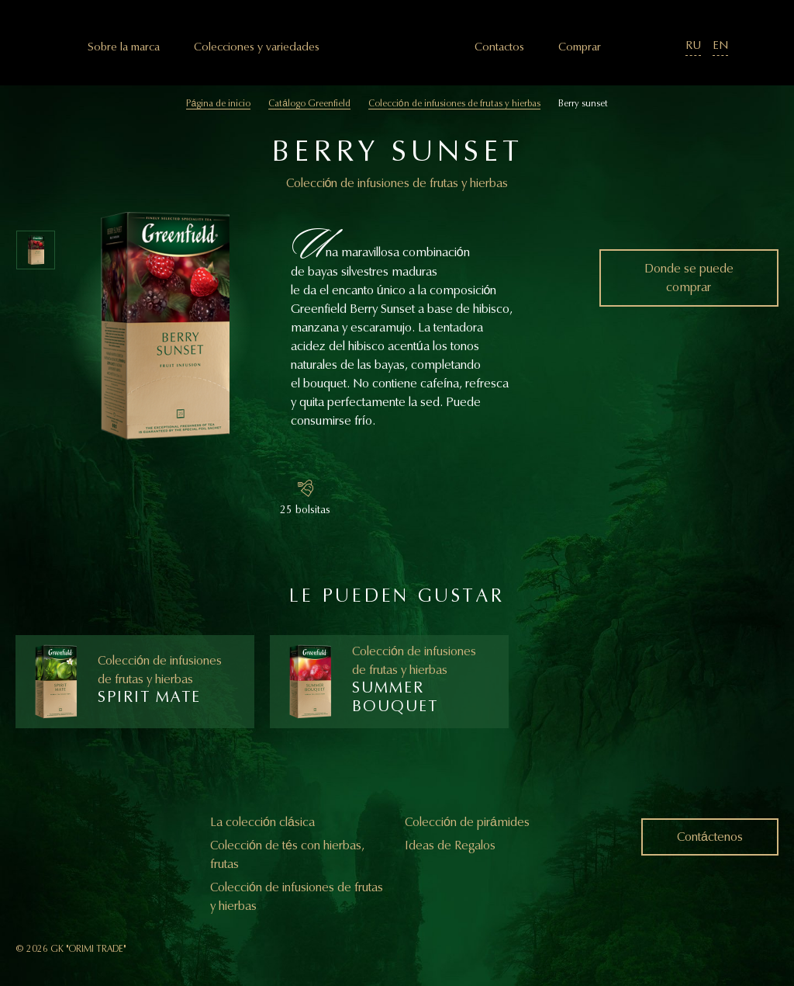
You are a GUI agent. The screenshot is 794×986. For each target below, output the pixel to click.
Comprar (579, 47)
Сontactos (499, 47)
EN (720, 45)
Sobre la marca (124, 47)
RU (693, 45)
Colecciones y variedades (256, 47)
